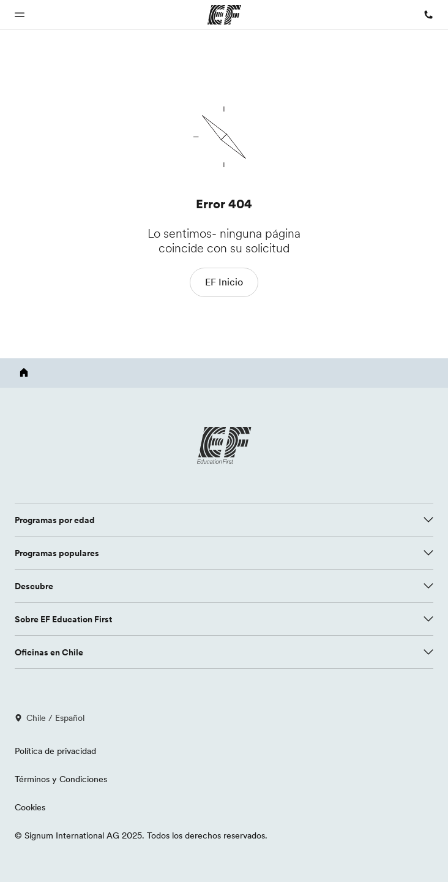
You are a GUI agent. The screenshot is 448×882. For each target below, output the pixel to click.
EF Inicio (224, 281)
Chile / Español (49, 718)
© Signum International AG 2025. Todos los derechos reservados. (141, 835)
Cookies (30, 807)
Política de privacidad (55, 751)
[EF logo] (224, 445)
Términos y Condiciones (61, 779)
